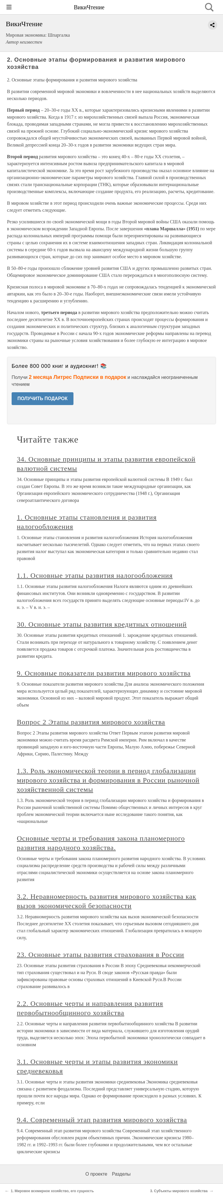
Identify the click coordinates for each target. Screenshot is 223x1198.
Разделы (121, 1174)
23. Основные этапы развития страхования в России (100, 954)
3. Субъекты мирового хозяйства (179, 1191)
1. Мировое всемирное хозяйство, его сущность (52, 1191)
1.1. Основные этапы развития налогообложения (95, 575)
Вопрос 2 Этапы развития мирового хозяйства (91, 722)
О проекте (96, 1174)
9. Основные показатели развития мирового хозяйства (103, 673)
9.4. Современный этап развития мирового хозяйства (102, 1120)
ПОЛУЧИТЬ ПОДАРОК (42, 398)
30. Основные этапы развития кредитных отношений (102, 624)
